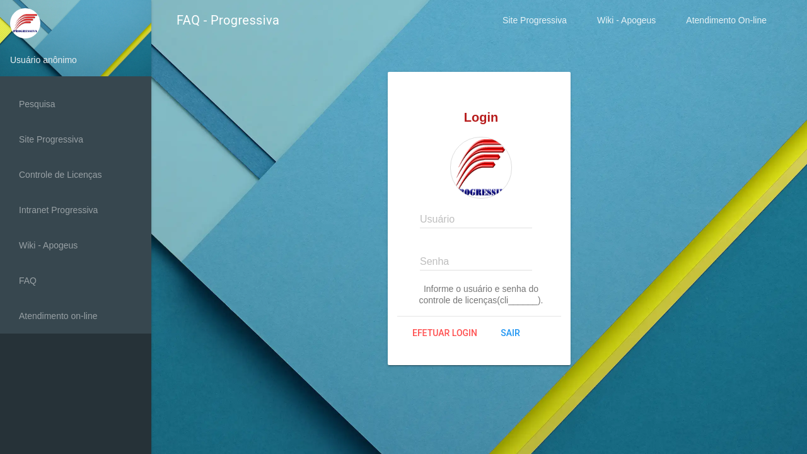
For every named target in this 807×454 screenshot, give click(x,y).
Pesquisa (37, 104)
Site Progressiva (534, 20)
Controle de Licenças (60, 175)
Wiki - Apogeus (626, 20)
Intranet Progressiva (58, 210)
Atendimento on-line (58, 316)
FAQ (28, 281)
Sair (510, 333)
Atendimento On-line (726, 20)
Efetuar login (444, 333)
